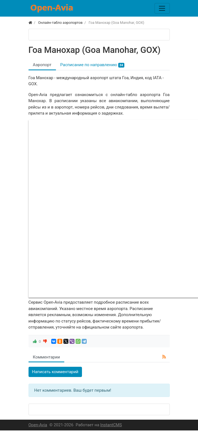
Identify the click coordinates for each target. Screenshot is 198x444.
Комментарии (46, 357)
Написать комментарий (55, 371)
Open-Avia (38, 424)
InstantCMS (111, 424)
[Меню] (162, 8)
